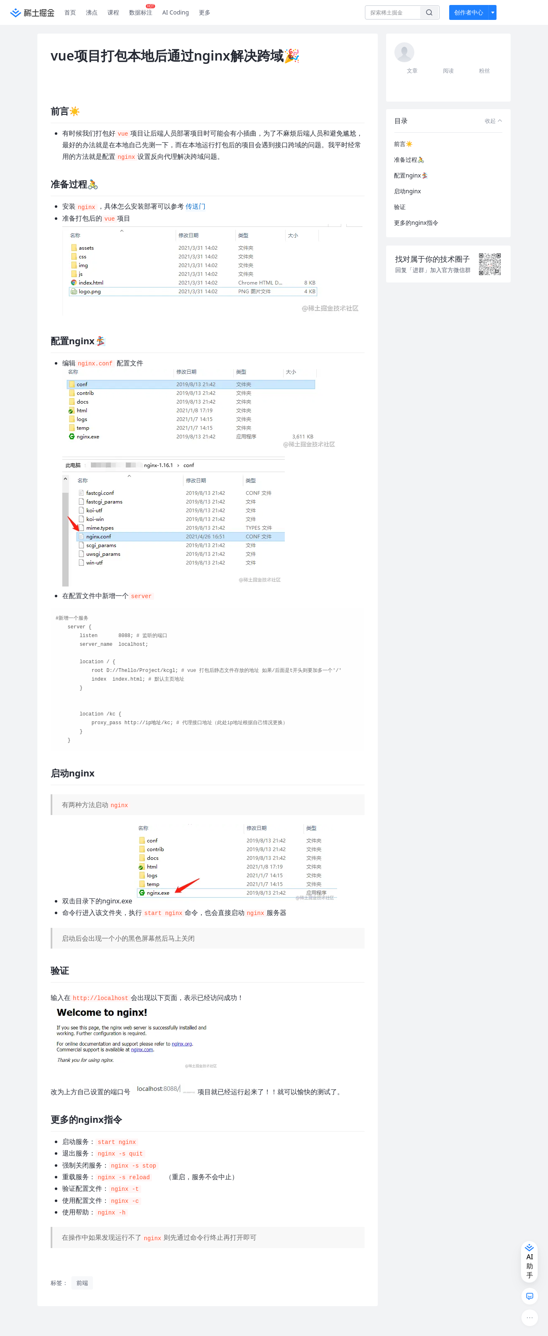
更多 (204, 12)
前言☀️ (403, 144)
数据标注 (142, 10)
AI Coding (175, 12)
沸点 (92, 12)
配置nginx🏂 (411, 175)
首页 (70, 12)
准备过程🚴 (409, 159)
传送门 (196, 206)
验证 (400, 207)
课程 (113, 12)
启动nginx (407, 191)
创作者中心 (468, 12)
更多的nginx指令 (416, 222)
